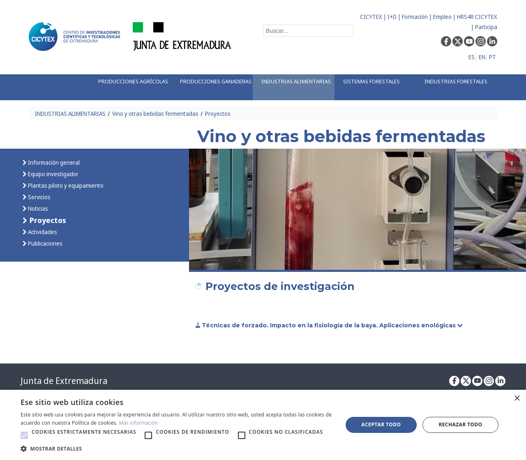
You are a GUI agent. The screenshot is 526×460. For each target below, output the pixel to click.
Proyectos (218, 113)
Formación (415, 17)
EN (482, 57)
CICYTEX (371, 17)
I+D (392, 17)
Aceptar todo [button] (381, 424)
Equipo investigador (52, 174)
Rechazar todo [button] (460, 424)
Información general (53, 162)
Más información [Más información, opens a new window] (138, 422)
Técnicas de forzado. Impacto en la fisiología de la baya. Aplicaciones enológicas (329, 325)
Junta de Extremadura (64, 380)
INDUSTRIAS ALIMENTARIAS (70, 113)
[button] (24, 435)
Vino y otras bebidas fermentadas (155, 113)
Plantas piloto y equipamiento (65, 185)
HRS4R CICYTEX (477, 17)
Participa (486, 27)
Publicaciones (44, 243)
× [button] (517, 399)
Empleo (442, 17)
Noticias (37, 208)
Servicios (39, 197)
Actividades (42, 232)
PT (492, 57)
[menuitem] (130, 87)
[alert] (263, 425)
